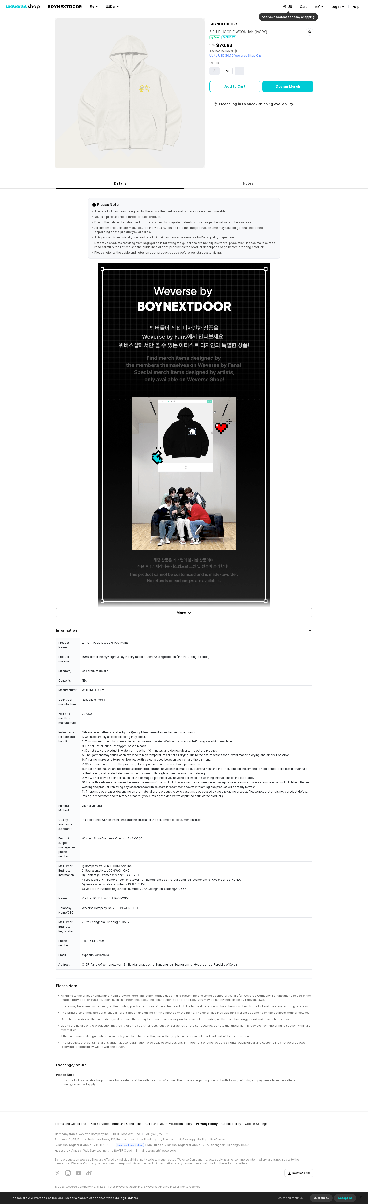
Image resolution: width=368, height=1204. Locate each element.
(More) (132, 1198)
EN (92, 7)
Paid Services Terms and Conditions (116, 1124)
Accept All (345, 1198)
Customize (321, 1198)
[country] (287, 6)
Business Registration (130, 1145)
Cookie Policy (231, 1124)
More (184, 613)
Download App (299, 1173)
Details (120, 183)
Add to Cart (235, 86)
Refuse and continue (289, 1198)
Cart (303, 7)
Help (355, 7)
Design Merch (288, 86)
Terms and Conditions (70, 1124)
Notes (248, 183)
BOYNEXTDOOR (222, 24)
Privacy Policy (207, 1124)
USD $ (110, 7)
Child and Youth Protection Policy (168, 1124)
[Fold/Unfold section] (184, 630)
